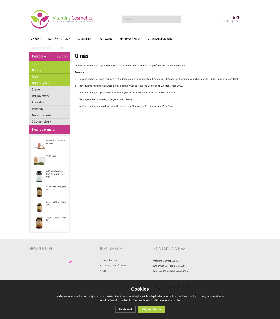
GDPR (105, 271)
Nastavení (125, 309)
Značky (36, 39)
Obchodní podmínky (49, 2)
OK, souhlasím (151, 309)
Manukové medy (130, 39)
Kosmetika (84, 39)
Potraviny (105, 39)
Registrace (245, 2)
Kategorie (39, 56)
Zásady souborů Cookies (115, 265)
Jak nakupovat (110, 260)
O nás (34, 2)
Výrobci (62, 56)
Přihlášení (231, 2)
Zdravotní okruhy (160, 39)
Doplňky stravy (59, 39)
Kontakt (66, 2)
